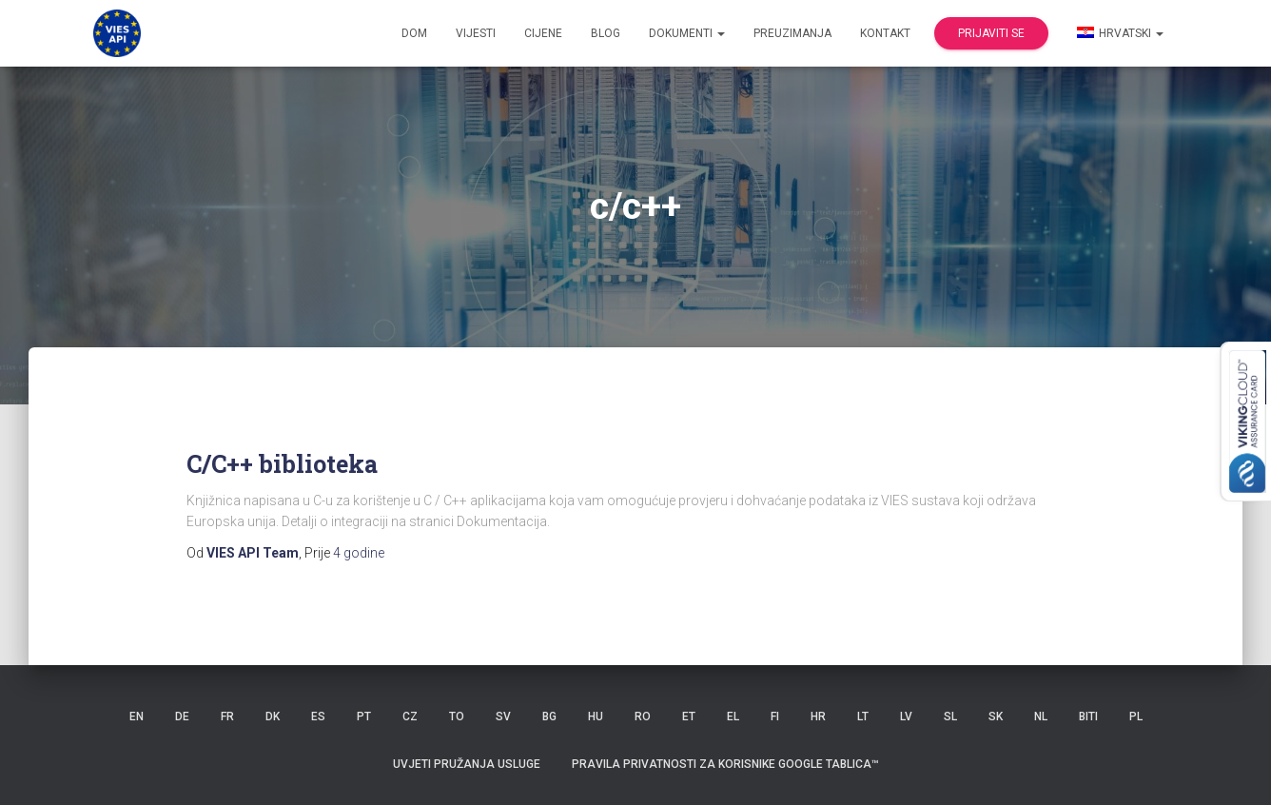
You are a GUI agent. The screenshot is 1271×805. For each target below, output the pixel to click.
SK (995, 716)
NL (1040, 716)
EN (136, 716)
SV (503, 716)
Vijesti (476, 33)
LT (863, 716)
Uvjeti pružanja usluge (466, 764)
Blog (605, 33)
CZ (410, 716)
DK (272, 716)
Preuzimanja (792, 33)
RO (643, 716)
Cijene (543, 33)
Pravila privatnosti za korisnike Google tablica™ (725, 764)
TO (456, 716)
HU (595, 716)
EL (733, 716)
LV (906, 716)
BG (549, 716)
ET (688, 716)
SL (950, 716)
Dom (414, 33)
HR (818, 716)
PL (1136, 716)
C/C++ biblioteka (282, 464)
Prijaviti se (991, 33)
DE (182, 716)
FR (227, 716)
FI (775, 716)
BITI (1088, 716)
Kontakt (885, 33)
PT (364, 716)
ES (318, 716)
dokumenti (687, 33)
